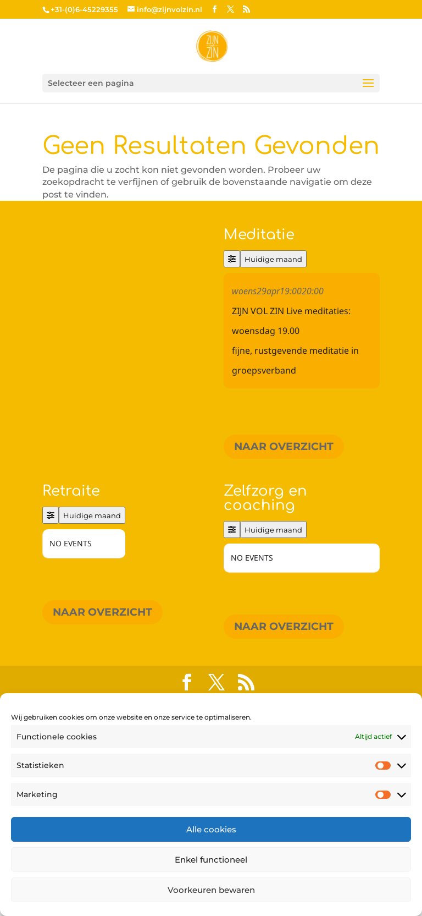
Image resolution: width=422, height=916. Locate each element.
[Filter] (232, 258)
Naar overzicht (284, 446)
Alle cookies (211, 829)
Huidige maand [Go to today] (273, 259)
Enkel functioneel (211, 859)
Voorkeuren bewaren (211, 890)
